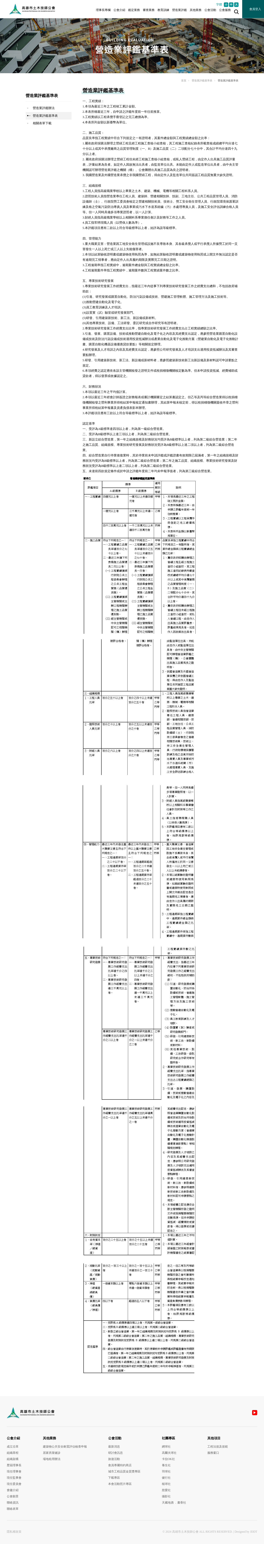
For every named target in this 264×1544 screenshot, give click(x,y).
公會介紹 (119, 10)
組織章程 (13, 1452)
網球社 (166, 1446)
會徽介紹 (13, 1490)
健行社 (166, 1477)
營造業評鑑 (179, 10)
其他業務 (195, 10)
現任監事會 (14, 1477)
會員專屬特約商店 (120, 1465)
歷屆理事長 (14, 1465)
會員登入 (255, 9)
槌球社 (166, 1483)
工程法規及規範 (217, 1446)
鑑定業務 (134, 10)
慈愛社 (166, 1490)
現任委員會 (14, 1483)
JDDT (253, 1531)
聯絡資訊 (13, 1502)
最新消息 (114, 1446)
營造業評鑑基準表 (202, 80)
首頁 (183, 80)
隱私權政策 (14, 1531)
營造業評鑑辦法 (44, 108)
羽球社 (166, 1471)
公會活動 (210, 10)
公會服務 (225, 10)
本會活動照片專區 (120, 1483)
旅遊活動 (114, 1459)
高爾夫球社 (169, 1452)
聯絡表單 (13, 1508)
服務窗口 (213, 1452)
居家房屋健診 (51, 1452)
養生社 (166, 1465)
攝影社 (166, 1496)
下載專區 (114, 1477)
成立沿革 (13, 1446)
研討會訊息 (115, 1452)
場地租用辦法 (51, 1459)
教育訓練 (163, 10)
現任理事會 (14, 1471)
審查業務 (149, 10)
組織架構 (13, 1459)
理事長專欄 (103, 10)
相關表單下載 (42, 123)
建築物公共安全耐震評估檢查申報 (65, 1446)
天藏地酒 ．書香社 (174, 1502)
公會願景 (13, 1496)
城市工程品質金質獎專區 (124, 1471)
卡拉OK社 (168, 1459)
